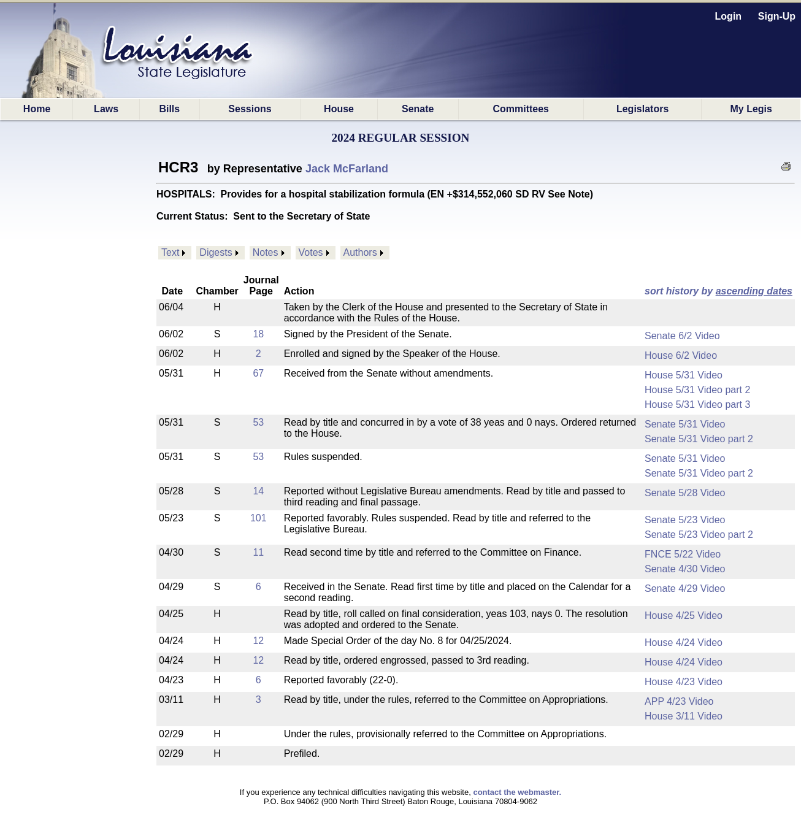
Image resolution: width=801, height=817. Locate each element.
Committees (520, 109)
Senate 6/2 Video (682, 336)
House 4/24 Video (683, 642)
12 (258, 640)
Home (36, 109)
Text (170, 252)
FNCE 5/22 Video (683, 554)
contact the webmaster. (517, 792)
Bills (169, 109)
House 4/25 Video (683, 615)
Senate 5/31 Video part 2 (699, 439)
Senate (418, 109)
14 (258, 491)
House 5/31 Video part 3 (697, 404)
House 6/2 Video (681, 355)
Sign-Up (776, 16)
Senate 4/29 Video (685, 588)
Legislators (642, 109)
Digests (215, 252)
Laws (106, 109)
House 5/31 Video (683, 375)
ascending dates (754, 291)
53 (258, 422)
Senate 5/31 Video (685, 424)
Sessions (249, 109)
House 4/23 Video (683, 682)
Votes (311, 252)
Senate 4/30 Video (685, 569)
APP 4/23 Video (679, 701)
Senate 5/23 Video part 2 (699, 534)
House (339, 109)
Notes (265, 252)
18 (258, 334)
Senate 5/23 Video (685, 520)
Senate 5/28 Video (685, 493)
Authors (360, 252)
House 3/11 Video (683, 716)
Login (728, 16)
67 (258, 373)
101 (258, 518)
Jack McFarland (346, 169)
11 (258, 552)
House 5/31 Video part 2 (697, 390)
